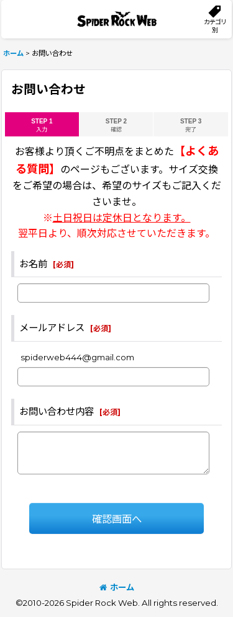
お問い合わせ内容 (56, 411)
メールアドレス (52, 328)
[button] (215, 19)
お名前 (33, 264)
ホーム (116, 587)
